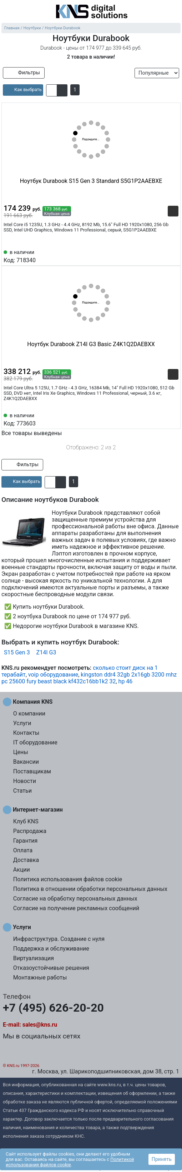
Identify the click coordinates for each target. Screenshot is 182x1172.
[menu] (7, 12)
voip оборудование (53, 674)
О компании (29, 713)
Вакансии (26, 761)
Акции (21, 869)
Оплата (22, 850)
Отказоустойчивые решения (51, 967)
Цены (20, 752)
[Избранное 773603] (173, 419)
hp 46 (125, 681)
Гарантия (25, 840)
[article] (23, 90)
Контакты (26, 732)
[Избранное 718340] (173, 255)
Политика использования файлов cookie (67, 879)
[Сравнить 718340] (161, 255)
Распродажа (29, 831)
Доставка (26, 860)
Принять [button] (162, 1159)
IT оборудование (35, 742)
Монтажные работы (40, 977)
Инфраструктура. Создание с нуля (59, 939)
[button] (51, 90)
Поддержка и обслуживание (51, 948)
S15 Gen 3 (17, 652)
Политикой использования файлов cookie (70, 1162)
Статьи (22, 790)
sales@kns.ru (39, 1024)
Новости (24, 781)
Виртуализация (33, 958)
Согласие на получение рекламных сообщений (76, 908)
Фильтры (23, 73)
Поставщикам (32, 771)
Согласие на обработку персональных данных (75, 898)
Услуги (22, 723)
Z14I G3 (46, 652)
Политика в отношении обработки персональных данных (90, 889)
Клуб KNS (26, 821)
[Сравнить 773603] (161, 419)
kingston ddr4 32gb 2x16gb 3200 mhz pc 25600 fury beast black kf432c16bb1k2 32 (89, 678)
